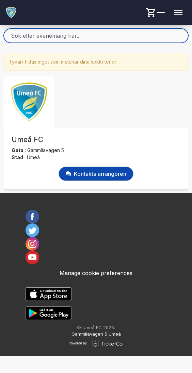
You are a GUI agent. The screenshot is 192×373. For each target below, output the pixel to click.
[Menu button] (178, 12)
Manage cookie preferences (96, 273)
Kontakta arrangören (96, 173)
